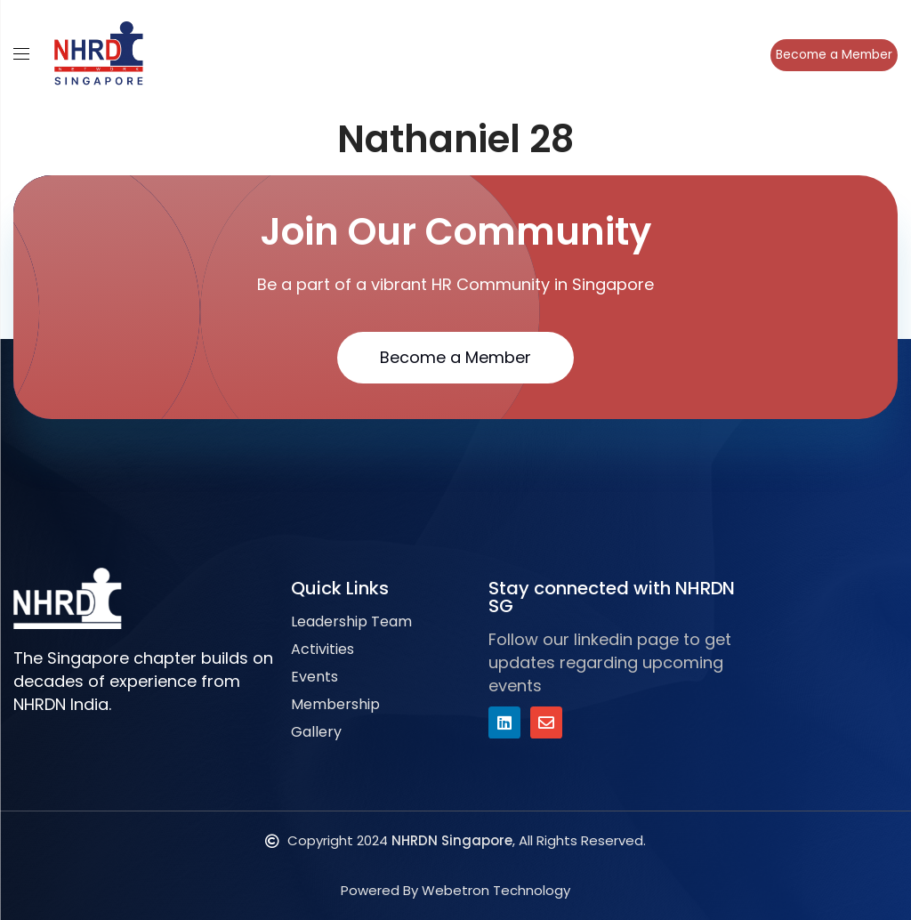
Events (314, 676)
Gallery (316, 732)
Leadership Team (351, 621)
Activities (322, 649)
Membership (335, 704)
